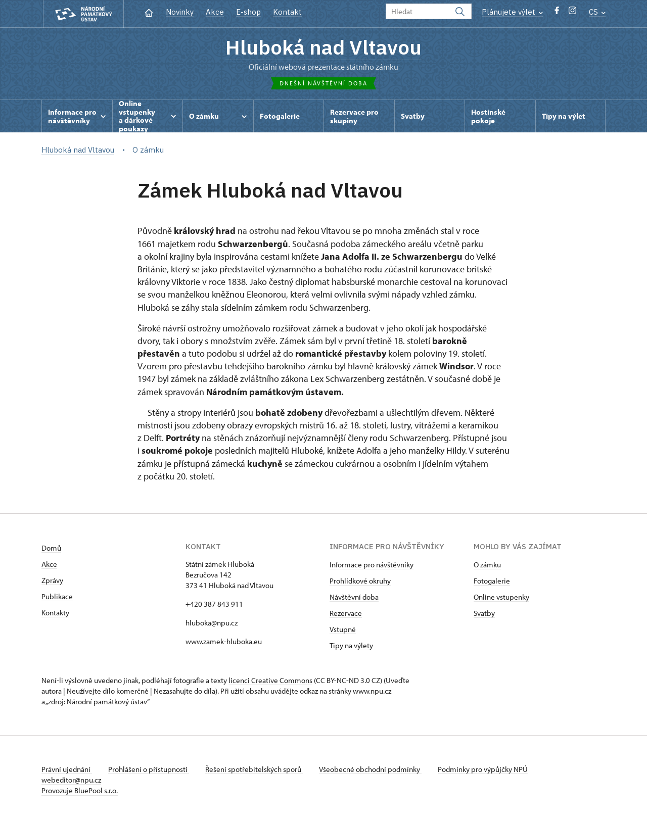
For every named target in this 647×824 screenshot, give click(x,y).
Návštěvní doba (354, 597)
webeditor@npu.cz (71, 780)
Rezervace (346, 613)
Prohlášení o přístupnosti (148, 769)
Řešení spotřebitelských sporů (254, 769)
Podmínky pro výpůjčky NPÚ (483, 769)
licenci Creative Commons (270, 680)
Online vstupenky (501, 597)
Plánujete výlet (512, 12)
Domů (51, 548)
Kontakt (287, 12)
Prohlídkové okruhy (360, 581)
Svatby (484, 613)
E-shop (248, 12)
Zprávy (52, 580)
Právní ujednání (66, 769)
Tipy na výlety (351, 645)
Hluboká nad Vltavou (323, 47)
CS (597, 12)
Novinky (180, 12)
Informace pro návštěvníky (371, 564)
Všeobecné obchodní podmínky (370, 769)
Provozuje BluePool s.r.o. (79, 790)
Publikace (57, 596)
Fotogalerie (492, 581)
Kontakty (55, 612)
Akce (215, 12)
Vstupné (343, 629)
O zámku (487, 564)
